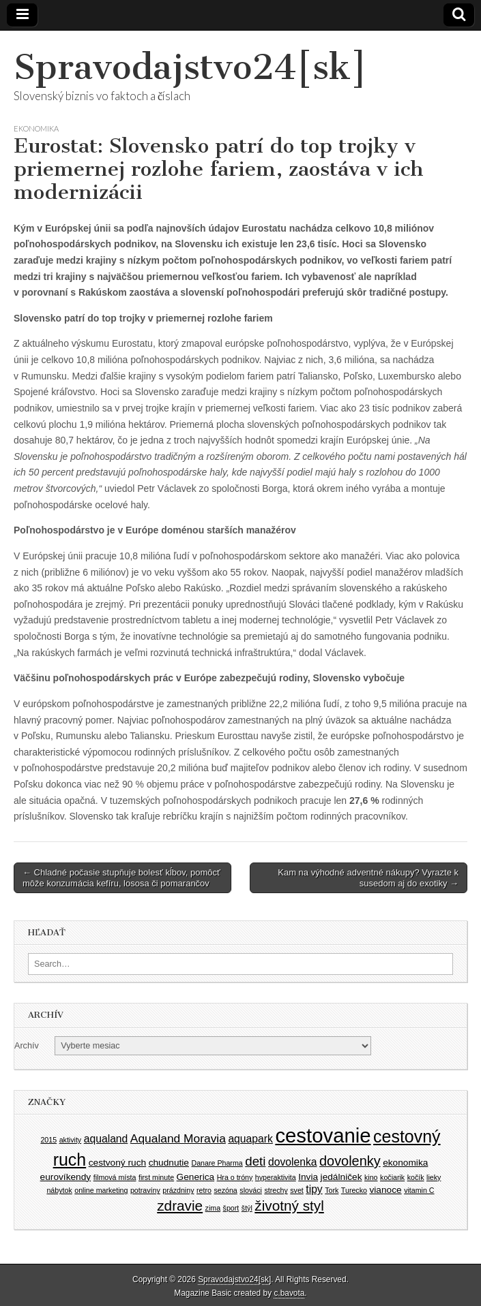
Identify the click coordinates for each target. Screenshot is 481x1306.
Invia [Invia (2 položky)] (308, 1177)
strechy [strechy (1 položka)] (275, 1190)
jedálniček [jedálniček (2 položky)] (341, 1177)
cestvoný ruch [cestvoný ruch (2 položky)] (117, 1162)
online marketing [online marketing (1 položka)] (101, 1190)
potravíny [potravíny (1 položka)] (145, 1190)
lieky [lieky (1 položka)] (433, 1177)
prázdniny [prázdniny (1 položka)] (178, 1190)
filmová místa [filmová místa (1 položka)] (114, 1177)
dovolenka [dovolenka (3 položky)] (292, 1162)
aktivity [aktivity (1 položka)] (70, 1140)
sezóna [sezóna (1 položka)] (225, 1190)
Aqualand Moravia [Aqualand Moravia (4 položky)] (178, 1138)
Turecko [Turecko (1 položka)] (354, 1190)
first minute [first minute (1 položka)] (156, 1177)
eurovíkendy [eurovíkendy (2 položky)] (65, 1177)
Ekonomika (36, 128)
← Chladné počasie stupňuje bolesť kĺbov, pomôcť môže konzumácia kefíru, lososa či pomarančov (121, 877)
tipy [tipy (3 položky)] (314, 1189)
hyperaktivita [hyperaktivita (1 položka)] (275, 1177)
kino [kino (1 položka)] (371, 1177)
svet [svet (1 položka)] (297, 1190)
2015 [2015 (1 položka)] (48, 1140)
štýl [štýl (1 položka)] (247, 1208)
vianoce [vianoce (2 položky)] (385, 1190)
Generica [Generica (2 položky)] (196, 1177)
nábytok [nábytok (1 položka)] (59, 1190)
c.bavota (289, 1293)
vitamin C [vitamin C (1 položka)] (419, 1190)
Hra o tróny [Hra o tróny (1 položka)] (235, 1177)
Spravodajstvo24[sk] (190, 67)
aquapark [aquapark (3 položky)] (250, 1139)
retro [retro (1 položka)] (204, 1190)
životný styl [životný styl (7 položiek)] (288, 1205)
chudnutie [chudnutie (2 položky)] (169, 1162)
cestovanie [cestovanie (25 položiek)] (322, 1135)
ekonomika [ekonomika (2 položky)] (405, 1162)
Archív (26, 1046)
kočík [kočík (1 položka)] (415, 1177)
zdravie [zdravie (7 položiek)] (180, 1205)
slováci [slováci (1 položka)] (250, 1190)
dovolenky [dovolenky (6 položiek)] (350, 1160)
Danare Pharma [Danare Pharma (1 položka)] (217, 1163)
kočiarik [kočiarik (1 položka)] (392, 1177)
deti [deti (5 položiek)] (255, 1161)
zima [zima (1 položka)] (213, 1208)
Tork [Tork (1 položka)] (331, 1190)
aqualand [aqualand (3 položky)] (106, 1139)
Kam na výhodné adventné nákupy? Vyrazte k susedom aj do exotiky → (368, 877)
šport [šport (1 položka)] (231, 1208)
